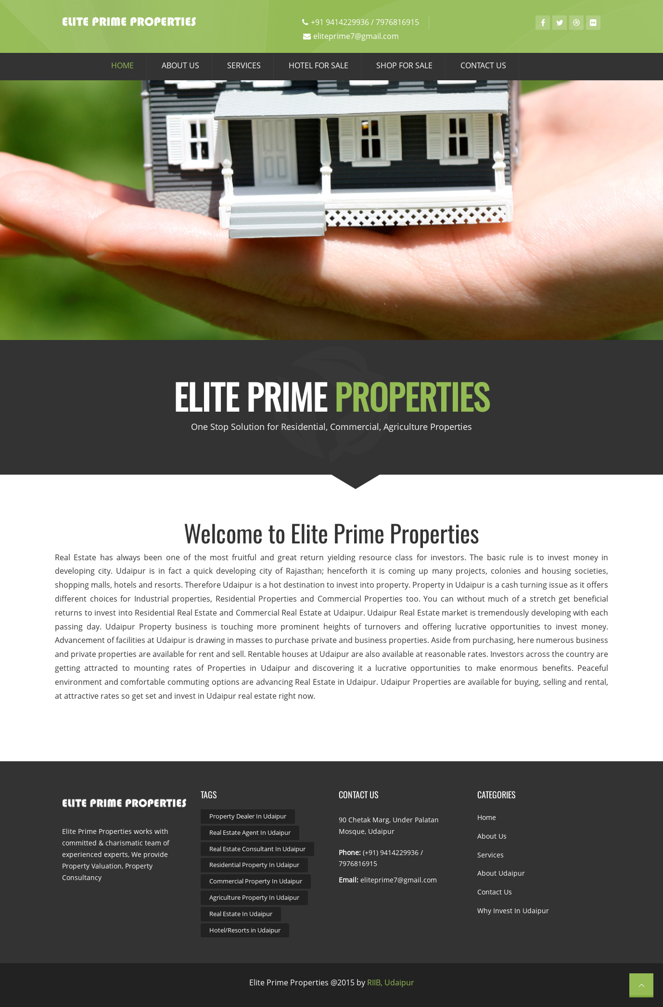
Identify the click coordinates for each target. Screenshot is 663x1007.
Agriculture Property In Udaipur (254, 897)
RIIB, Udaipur (390, 982)
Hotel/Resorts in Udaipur (244, 930)
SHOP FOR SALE (404, 65)
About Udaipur (501, 873)
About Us (492, 836)
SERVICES (244, 65)
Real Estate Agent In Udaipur (250, 832)
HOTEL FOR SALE (318, 65)
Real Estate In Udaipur (240, 913)
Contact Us (494, 891)
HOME (122, 65)
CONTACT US (483, 65)
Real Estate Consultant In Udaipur (257, 848)
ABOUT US (180, 65)
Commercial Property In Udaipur (255, 881)
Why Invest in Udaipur (513, 910)
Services (490, 854)
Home (486, 817)
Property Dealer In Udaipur (247, 816)
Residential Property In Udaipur (254, 864)
